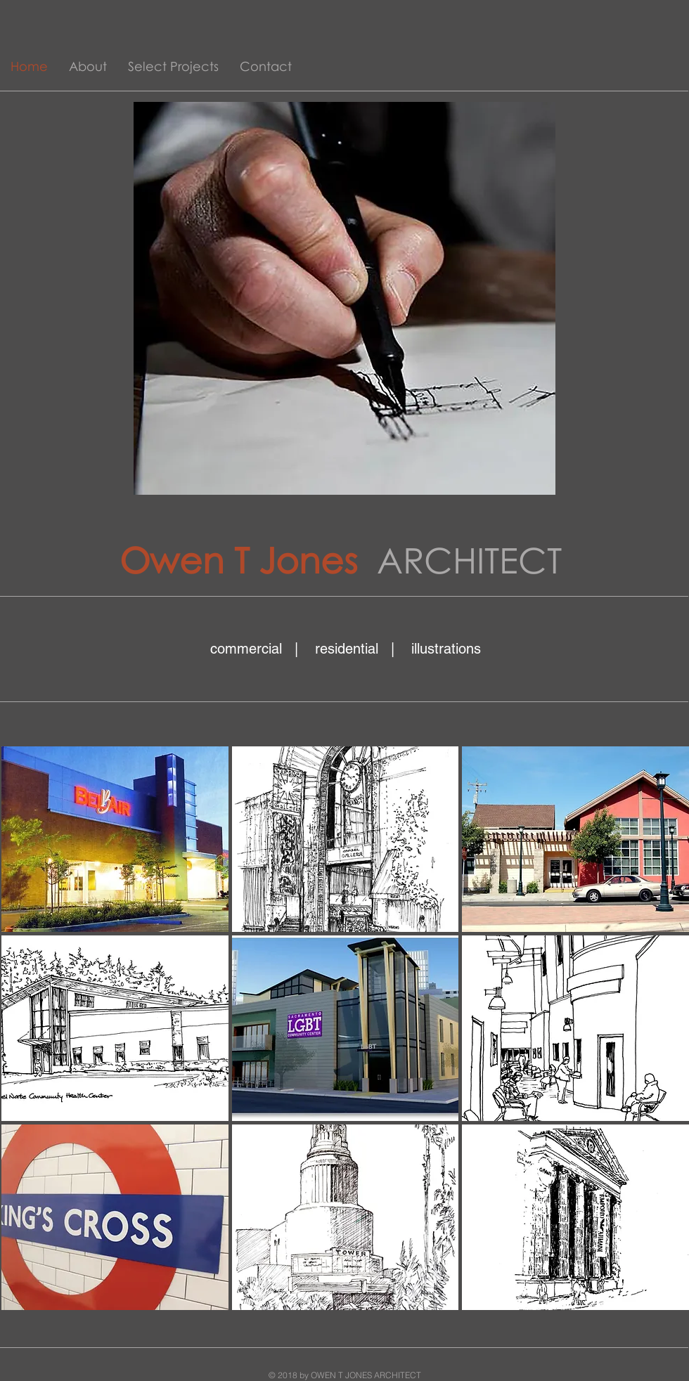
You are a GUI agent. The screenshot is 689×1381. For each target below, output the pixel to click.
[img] (114, 839)
